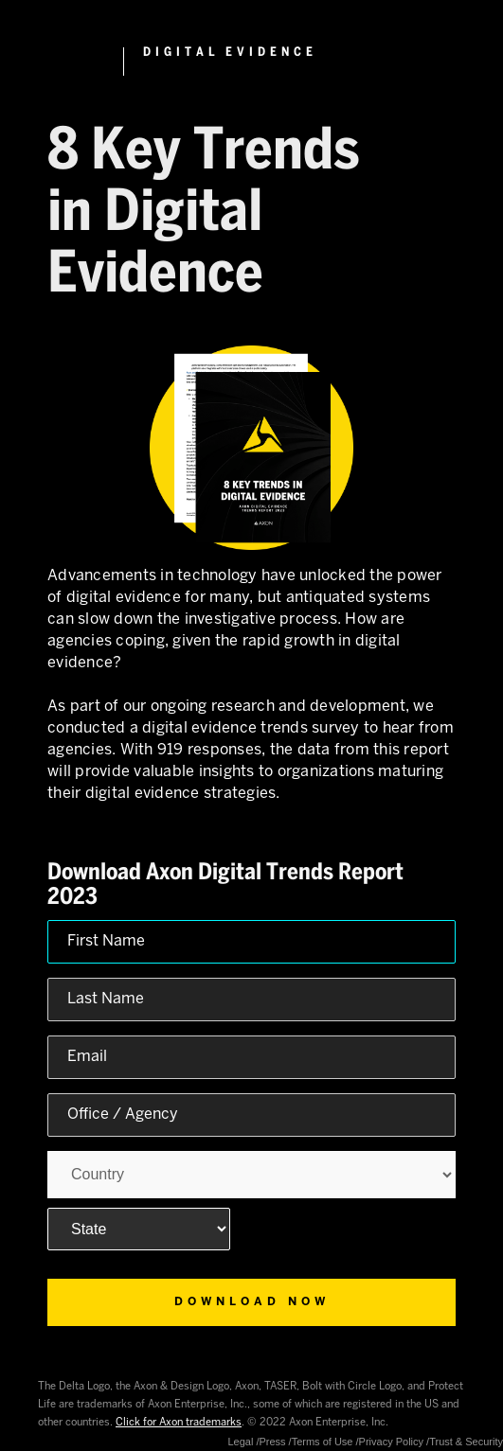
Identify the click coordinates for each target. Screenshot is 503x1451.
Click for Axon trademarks (179, 1422)
